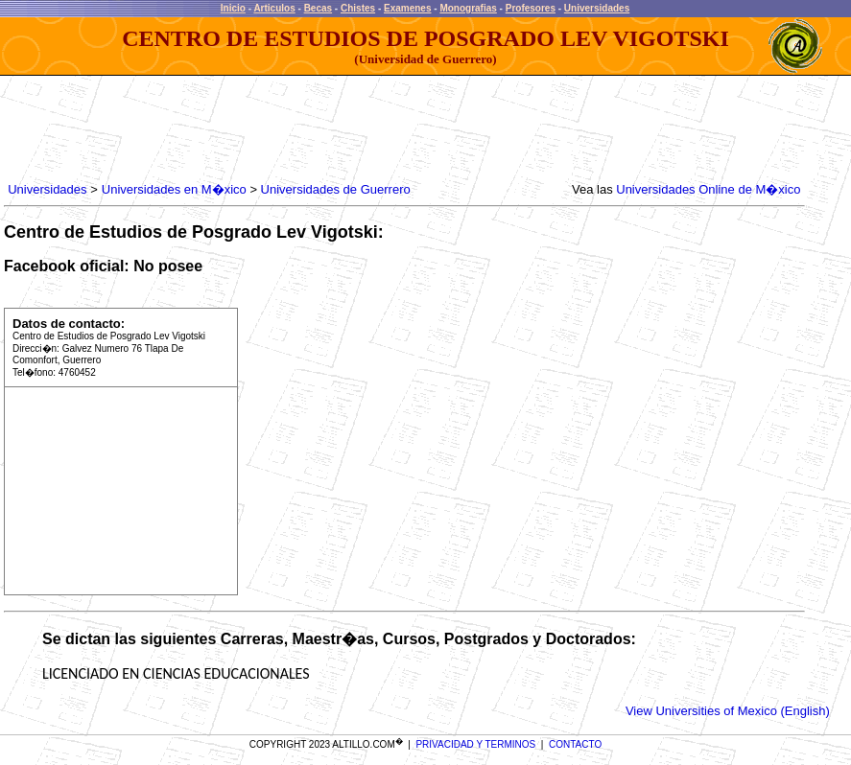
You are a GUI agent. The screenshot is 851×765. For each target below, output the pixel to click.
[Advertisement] (353, 129)
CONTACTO (575, 744)
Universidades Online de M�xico (708, 189)
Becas (318, 8)
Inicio (233, 8)
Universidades (596, 8)
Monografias (467, 8)
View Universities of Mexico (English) (728, 711)
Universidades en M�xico (174, 189)
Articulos (274, 8)
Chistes (358, 8)
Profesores (531, 8)
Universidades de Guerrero (336, 189)
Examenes (407, 8)
